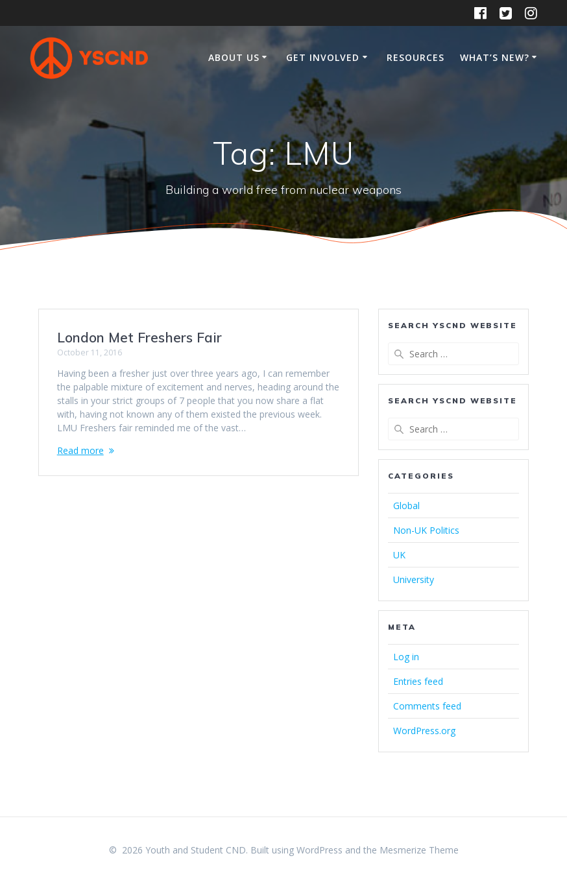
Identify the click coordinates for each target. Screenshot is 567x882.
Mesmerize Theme (419, 850)
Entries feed (418, 681)
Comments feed (427, 706)
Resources (415, 57)
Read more (80, 450)
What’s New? (494, 57)
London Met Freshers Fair (139, 337)
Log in (406, 656)
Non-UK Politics (426, 530)
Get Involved (322, 57)
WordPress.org (424, 730)
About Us (233, 57)
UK (399, 555)
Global (406, 505)
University (413, 579)
